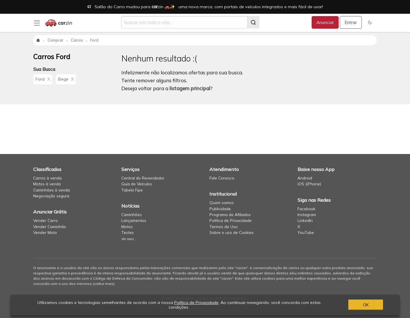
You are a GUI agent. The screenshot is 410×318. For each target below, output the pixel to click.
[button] (370, 22)
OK (366, 304)
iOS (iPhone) (309, 183)
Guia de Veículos (136, 183)
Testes (127, 232)
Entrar (351, 22)
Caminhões (131, 214)
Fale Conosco (221, 177)
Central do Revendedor (142, 177)
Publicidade (220, 208)
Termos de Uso (223, 226)
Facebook (306, 208)
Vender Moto (45, 232)
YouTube (306, 232)
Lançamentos (133, 220)
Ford (43, 79)
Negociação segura (51, 195)
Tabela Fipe (132, 189)
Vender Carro (45, 220)
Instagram (307, 214)
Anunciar (325, 22)
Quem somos (221, 202)
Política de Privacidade (230, 220)
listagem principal (189, 88)
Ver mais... (128, 239)
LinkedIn (305, 220)
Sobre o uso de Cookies (231, 232)
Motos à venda (47, 183)
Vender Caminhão (49, 226)
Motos (127, 226)
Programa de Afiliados (230, 214)
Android (305, 177)
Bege (66, 79)
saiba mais (103, 283)
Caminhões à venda (51, 189)
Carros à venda (47, 177)
